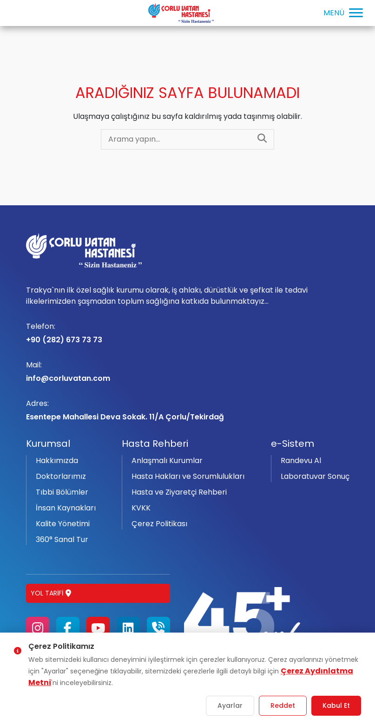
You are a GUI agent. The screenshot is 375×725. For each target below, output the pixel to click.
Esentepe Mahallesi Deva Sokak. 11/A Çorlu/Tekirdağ (187, 410)
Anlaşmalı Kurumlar (167, 460)
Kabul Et (336, 705)
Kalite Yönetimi (63, 523)
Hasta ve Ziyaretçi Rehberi (179, 492)
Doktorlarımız (61, 476)
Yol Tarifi (51, 593)
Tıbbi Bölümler (62, 492)
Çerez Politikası (159, 523)
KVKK (141, 508)
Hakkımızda (57, 460)
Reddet (282, 705)
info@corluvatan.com (187, 371)
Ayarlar (230, 705)
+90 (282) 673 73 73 (187, 333)
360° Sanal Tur (62, 539)
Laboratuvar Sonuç (315, 476)
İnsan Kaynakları (66, 508)
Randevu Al (301, 460)
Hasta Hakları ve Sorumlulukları (188, 476)
